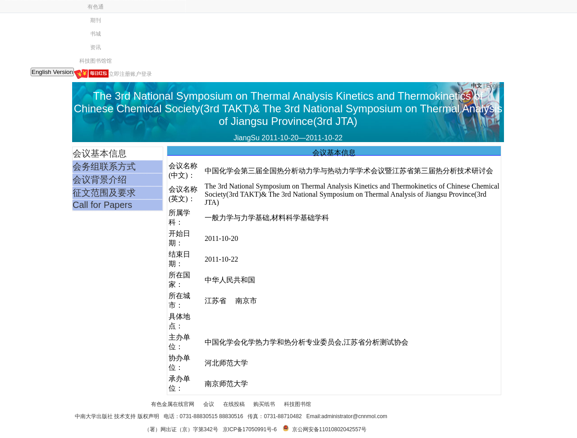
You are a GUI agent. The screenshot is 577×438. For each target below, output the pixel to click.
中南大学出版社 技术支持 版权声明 (117, 416)
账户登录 (141, 74)
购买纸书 (264, 404)
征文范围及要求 (104, 193)
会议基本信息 (100, 153)
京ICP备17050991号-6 (250, 429)
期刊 (95, 20)
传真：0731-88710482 (274, 416)
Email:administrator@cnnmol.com (347, 416)
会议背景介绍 (100, 179)
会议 (208, 404)
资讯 (95, 47)
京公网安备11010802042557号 (329, 429)
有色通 (95, 7)
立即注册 (119, 74)
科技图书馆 (297, 404)
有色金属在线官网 (172, 404)
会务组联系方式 (104, 166)
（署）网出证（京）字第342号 (181, 429)
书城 (95, 34)
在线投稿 (234, 404)
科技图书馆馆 (95, 61)
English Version (52, 72)
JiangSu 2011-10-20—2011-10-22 (288, 138)
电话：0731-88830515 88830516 (203, 416)
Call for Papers (102, 205)
